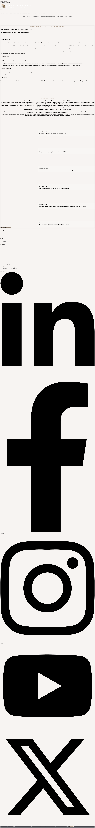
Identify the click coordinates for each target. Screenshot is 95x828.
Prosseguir (71, 826)
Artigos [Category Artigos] (40, 131)
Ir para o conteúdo (3, 1)
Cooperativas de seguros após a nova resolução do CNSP (52, 151)
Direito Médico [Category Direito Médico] (45, 131)
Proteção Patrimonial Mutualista (23, 13)
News (40, 13)
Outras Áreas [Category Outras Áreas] (41, 222)
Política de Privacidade (43, 826)
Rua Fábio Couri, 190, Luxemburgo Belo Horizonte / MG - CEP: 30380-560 (16, 264)
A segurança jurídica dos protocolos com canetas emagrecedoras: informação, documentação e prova (62, 206)
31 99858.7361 (3, 235)
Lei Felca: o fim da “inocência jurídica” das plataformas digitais (54, 224)
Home (2, 13)
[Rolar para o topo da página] (0, 825)
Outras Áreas (34, 13)
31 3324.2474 (3, 241)
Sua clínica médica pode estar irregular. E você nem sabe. (52, 133)
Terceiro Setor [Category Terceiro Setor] (44, 186)
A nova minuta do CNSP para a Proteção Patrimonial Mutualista (54, 188)
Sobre (7, 13)
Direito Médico (13, 13)
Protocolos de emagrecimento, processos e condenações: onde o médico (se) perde (58, 170)
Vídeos (44, 13)
